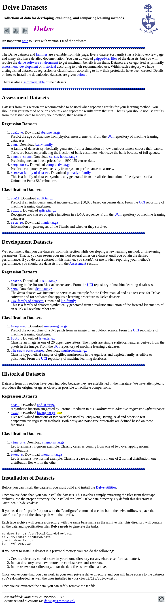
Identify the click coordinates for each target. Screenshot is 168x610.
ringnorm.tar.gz (53, 442)
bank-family (44, 144)
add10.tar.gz (46, 405)
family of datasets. (27, 301)
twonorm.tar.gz (51, 454)
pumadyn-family (79, 173)
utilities (106, 487)
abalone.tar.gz (50, 132)
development (28, 66)
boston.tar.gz (48, 281)
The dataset (27, 350)
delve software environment (38, 62)
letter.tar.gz (47, 338)
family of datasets (30, 173)
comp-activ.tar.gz (58, 165)
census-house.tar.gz (63, 156)
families (42, 54)
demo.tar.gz (43, 289)
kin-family (68, 301)
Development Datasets (27, 242)
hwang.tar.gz (46, 413)
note (25, 41)
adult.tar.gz (45, 198)
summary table (34, 82)
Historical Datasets (23, 374)
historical (49, 66)
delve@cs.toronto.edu (59, 604)
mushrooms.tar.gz (74, 350)
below (81, 74)
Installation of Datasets (28, 478)
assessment (10, 66)
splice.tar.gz (47, 210)
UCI (110, 136)
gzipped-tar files (105, 58)
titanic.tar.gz (49, 222)
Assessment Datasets (25, 97)
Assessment (77, 263)
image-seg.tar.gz (56, 326)
